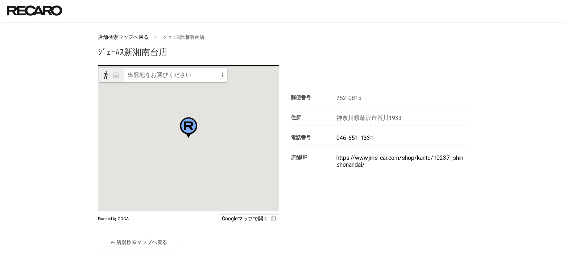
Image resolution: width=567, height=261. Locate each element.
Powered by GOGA (113, 219)
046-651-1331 (354, 137)
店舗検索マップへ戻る (123, 37)
